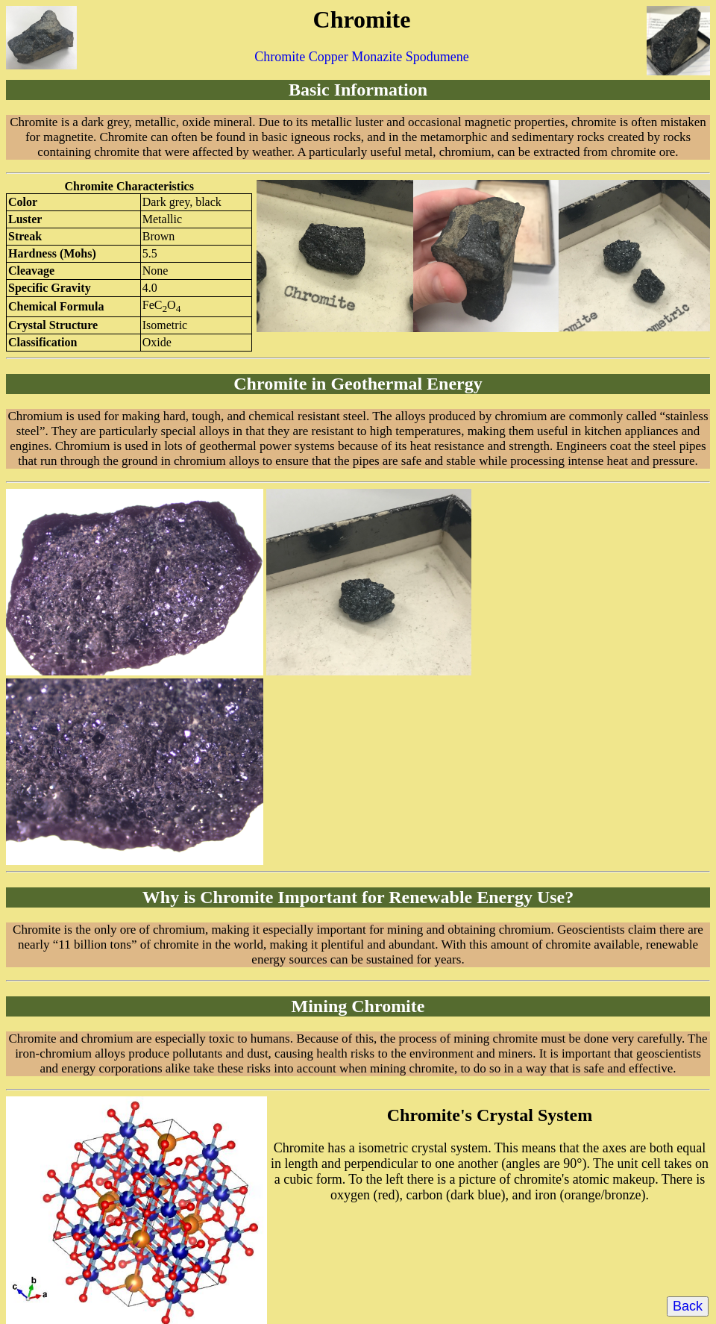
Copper (328, 56)
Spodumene (437, 56)
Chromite (279, 56)
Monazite (376, 56)
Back (688, 1306)
